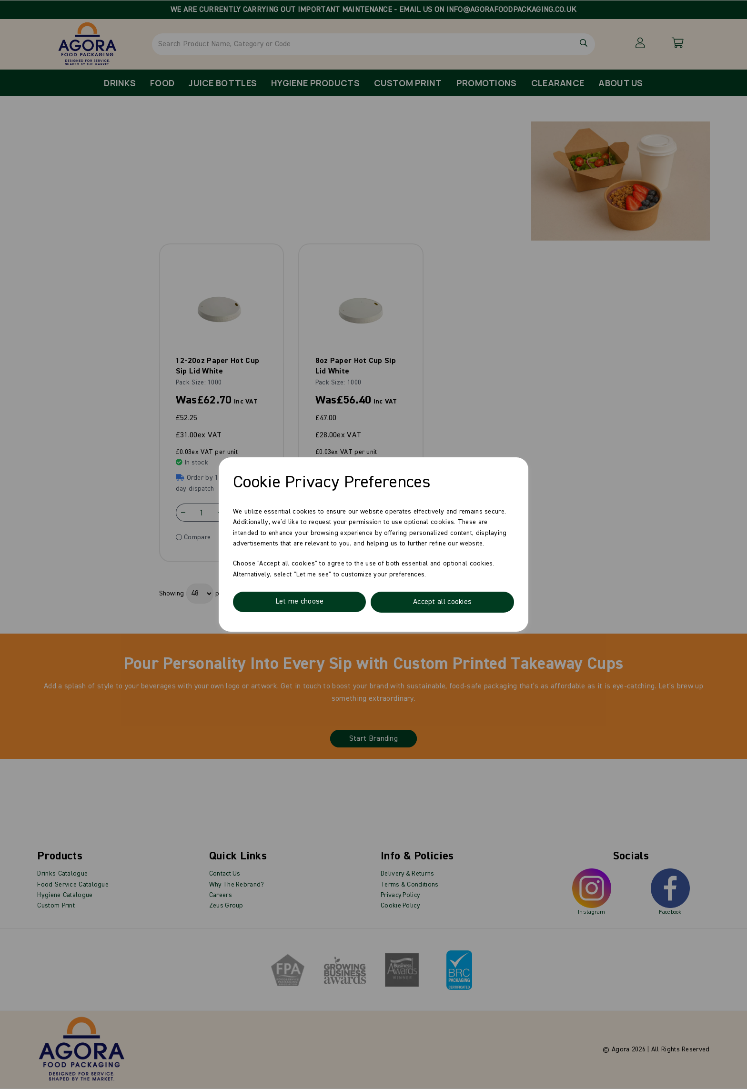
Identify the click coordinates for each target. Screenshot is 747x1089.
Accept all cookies (442, 602)
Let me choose (299, 602)
